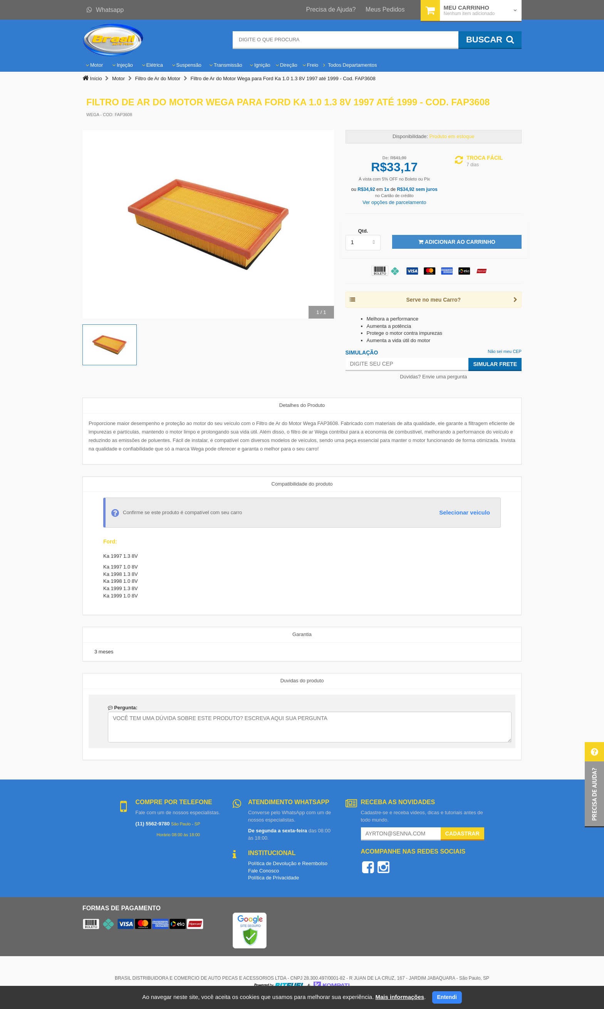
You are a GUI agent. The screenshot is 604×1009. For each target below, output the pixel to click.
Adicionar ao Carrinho (456, 242)
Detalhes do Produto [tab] (302, 405)
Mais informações (399, 997)
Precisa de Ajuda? (331, 9)
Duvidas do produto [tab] (302, 680)
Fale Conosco (263, 871)
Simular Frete (495, 364)
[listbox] (363, 242)
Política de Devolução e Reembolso (287, 863)
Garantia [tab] (302, 634)
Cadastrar (462, 833)
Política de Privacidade (273, 878)
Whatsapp (105, 10)
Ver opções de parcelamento (394, 202)
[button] (594, 784)
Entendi (447, 997)
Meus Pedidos (385, 9)
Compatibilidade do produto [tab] (302, 484)
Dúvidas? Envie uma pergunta (433, 377)
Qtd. (363, 231)
